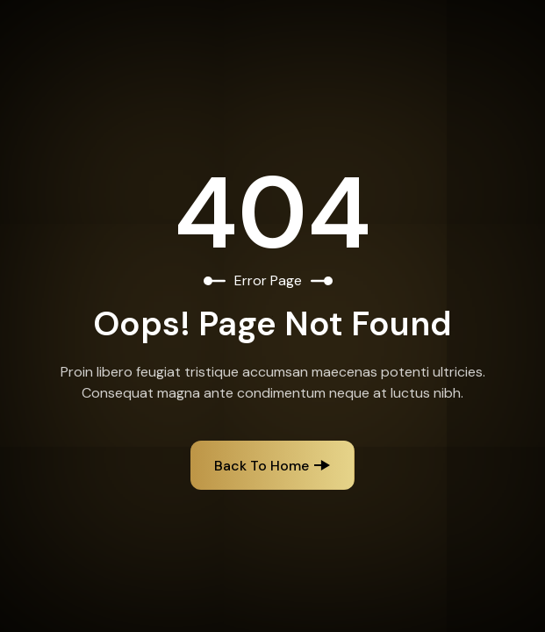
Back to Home (261, 465)
